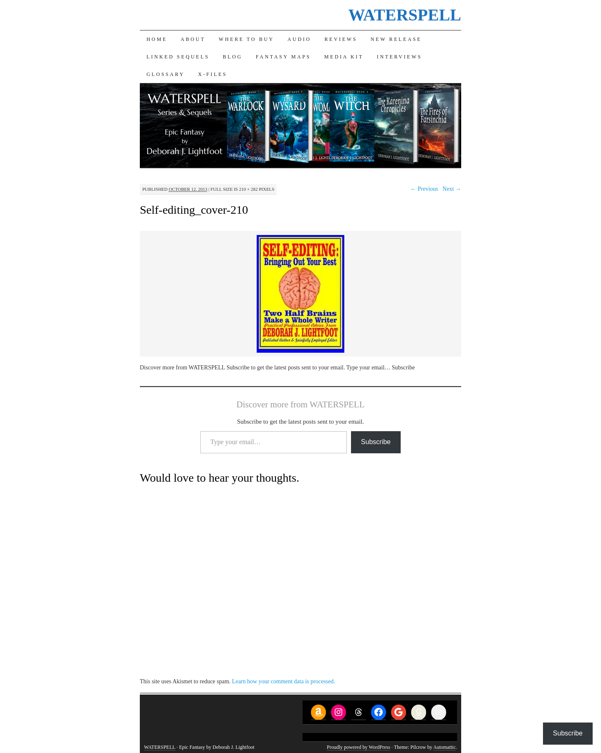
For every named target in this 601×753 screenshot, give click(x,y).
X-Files (212, 74)
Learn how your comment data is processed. (283, 681)
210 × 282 (248, 189)
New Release (396, 39)
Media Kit (344, 57)
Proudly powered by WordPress (358, 747)
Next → (451, 189)
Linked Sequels (178, 57)
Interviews (399, 57)
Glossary (165, 74)
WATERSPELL (404, 14)
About (193, 39)
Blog (232, 57)
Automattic (444, 747)
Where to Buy (246, 39)
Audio (299, 39)
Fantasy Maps (283, 57)
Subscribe (376, 441)
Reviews (341, 39)
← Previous (424, 189)
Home (156, 39)
